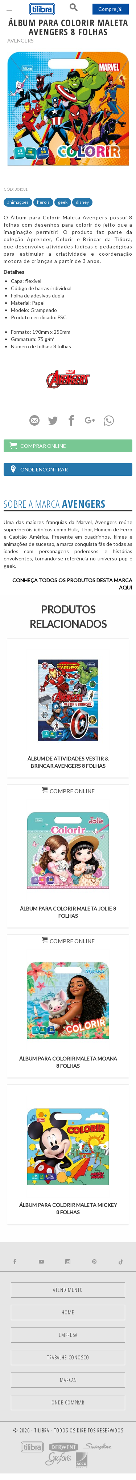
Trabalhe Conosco (68, 1357)
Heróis (43, 202)
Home (68, 1312)
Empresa (68, 1334)
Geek (62, 202)
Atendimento (68, 1289)
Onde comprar (68, 1402)
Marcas (68, 1379)
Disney (82, 202)
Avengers (20, 40)
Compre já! (110, 9)
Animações (18, 202)
